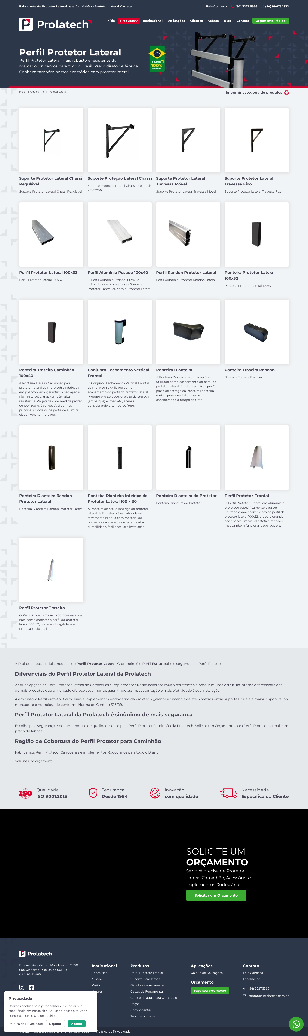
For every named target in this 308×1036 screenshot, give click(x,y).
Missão (97, 979)
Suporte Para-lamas (145, 979)
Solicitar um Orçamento (216, 895)
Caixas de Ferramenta (146, 991)
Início (110, 21)
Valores (97, 991)
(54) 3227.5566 (246, 6)
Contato (243, 21)
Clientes (196, 21)
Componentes (141, 1010)
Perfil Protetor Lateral (146, 973)
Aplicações (176, 21)
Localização (251, 979)
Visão (96, 985)
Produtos (129, 21)
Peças (134, 1004)
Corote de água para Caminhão (153, 998)
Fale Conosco (253, 973)
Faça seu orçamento (210, 991)
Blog (227, 21)
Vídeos (213, 21)
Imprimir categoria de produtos (254, 92)
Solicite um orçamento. (35, 761)
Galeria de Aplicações (207, 973)
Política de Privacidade (113, 1031)
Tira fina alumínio (143, 1016)
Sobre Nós (99, 973)
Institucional (153, 21)
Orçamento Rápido (271, 21)
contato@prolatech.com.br (268, 996)
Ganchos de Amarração (147, 985)
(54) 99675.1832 (277, 6)
